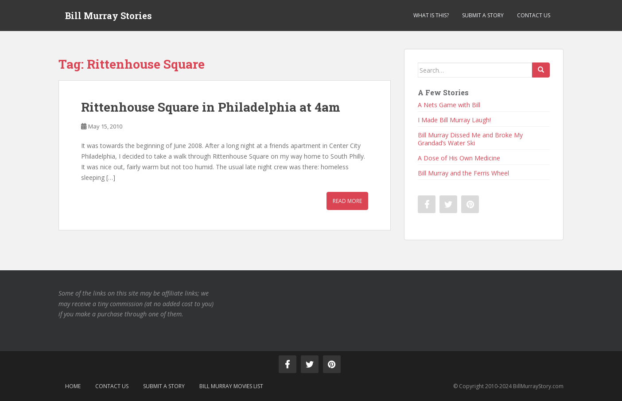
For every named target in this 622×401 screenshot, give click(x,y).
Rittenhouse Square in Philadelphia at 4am (210, 107)
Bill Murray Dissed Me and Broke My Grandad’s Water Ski (470, 139)
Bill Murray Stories (108, 15)
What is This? (431, 15)
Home (73, 386)
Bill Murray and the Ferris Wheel (463, 173)
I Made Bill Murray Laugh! (454, 120)
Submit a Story (483, 15)
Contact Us (533, 15)
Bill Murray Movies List (231, 386)
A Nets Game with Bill (449, 105)
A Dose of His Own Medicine (459, 158)
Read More (347, 201)
